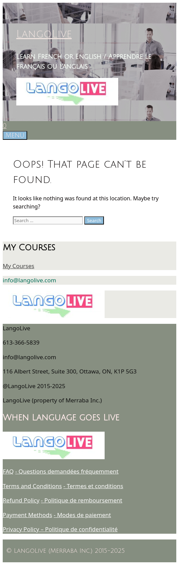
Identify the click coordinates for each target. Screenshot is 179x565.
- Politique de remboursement (81, 500)
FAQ (8, 471)
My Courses (18, 266)
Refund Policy (21, 500)
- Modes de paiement (82, 515)
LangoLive (44, 34)
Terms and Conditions (32, 486)
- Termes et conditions (93, 486)
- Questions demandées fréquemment (67, 471)
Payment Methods (27, 515)
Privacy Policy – (24, 529)
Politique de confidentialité (81, 529)
